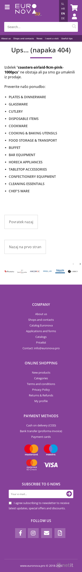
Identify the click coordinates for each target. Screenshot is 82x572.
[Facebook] (20, 533)
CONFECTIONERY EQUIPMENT (32, 176)
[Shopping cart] (73, 7)
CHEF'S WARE (19, 191)
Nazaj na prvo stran (25, 246)
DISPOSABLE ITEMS (23, 118)
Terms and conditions (41, 384)
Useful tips (67, 38)
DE (63, 18)
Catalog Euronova (41, 325)
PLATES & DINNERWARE (27, 97)
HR (63, 9)
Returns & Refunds (41, 395)
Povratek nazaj (21, 221)
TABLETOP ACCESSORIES (28, 169)
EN (63, 13)
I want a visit (52, 38)
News (39, 38)
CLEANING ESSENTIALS (26, 184)
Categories (41, 378)
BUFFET (14, 147)
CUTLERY (16, 111)
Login (72, 21)
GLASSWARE (18, 104)
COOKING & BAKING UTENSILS (33, 133)
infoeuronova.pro (47, 348)
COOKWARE (18, 126)
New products (41, 372)
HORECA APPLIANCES (25, 162)
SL (62, 4)
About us (6, 38)
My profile (41, 401)
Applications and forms (41, 331)
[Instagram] (33, 533)
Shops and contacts (23, 38)
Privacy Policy (41, 390)
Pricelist (41, 342)
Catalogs (41, 337)
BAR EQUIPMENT (22, 155)
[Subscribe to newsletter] (69, 494)
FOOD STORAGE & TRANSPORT (33, 140)
